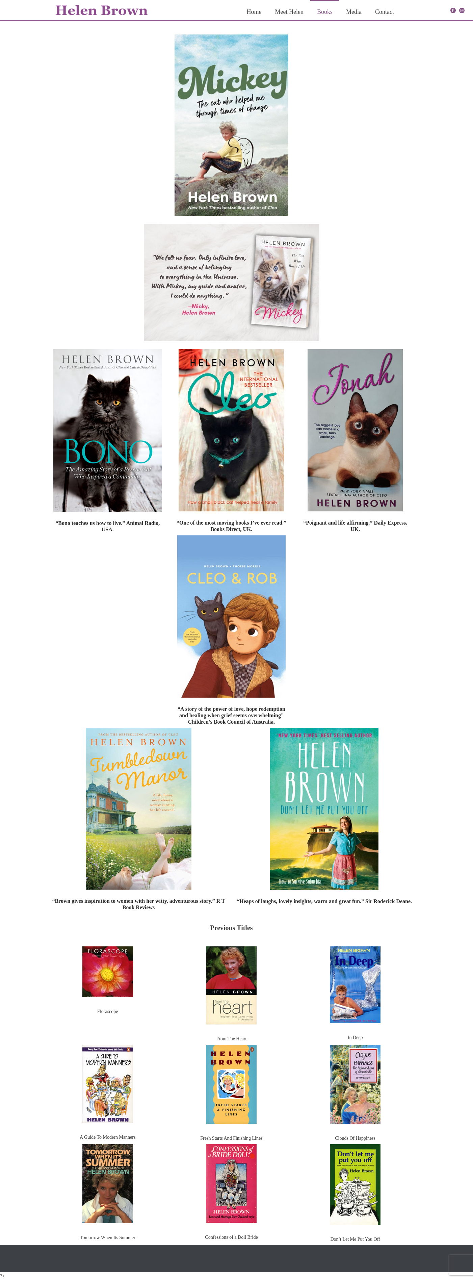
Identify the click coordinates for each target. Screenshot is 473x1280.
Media (354, 11)
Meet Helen (289, 11)
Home (254, 11)
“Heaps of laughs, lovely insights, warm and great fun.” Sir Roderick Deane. (324, 901)
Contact (384, 11)
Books (325, 11)
